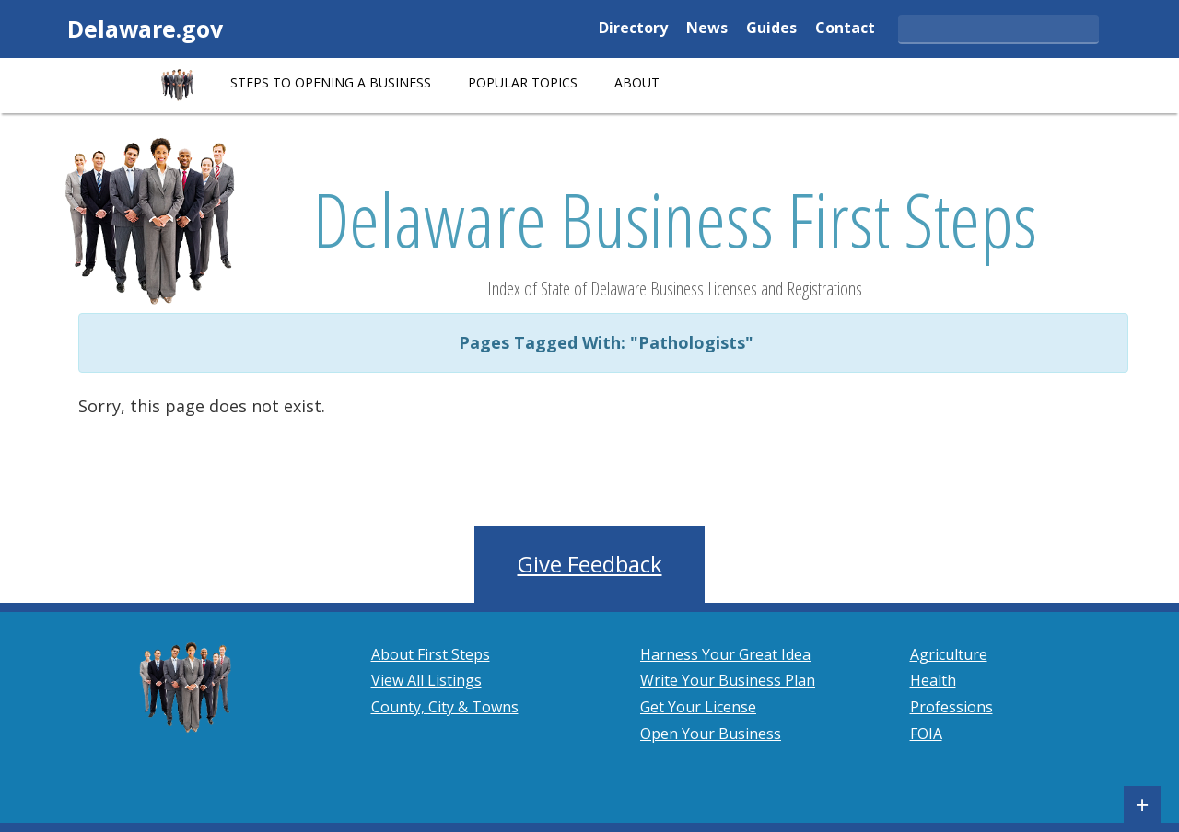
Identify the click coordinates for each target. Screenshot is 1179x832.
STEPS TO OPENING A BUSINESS (330, 82)
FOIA (926, 733)
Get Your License (698, 707)
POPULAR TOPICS (523, 82)
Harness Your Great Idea (725, 654)
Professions (951, 707)
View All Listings (426, 680)
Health (933, 680)
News (707, 29)
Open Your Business (710, 733)
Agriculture (948, 654)
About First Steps (430, 654)
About (637, 82)
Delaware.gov (145, 28)
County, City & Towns (445, 707)
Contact (845, 29)
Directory (633, 29)
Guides (771, 29)
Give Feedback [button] (590, 564)
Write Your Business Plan (727, 680)
